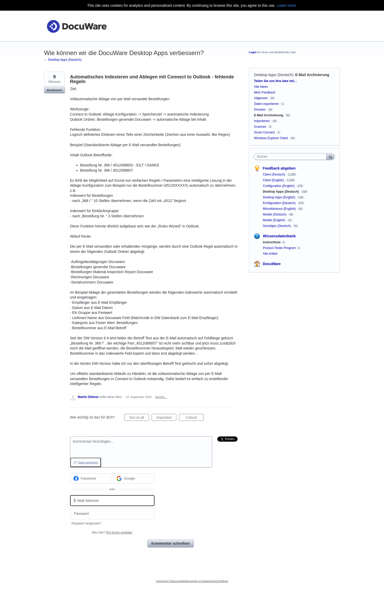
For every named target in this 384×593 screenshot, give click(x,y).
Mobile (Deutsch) (275, 214)
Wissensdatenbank (279, 236)
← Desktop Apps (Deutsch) (63, 60)
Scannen (260, 127)
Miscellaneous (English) (280, 209)
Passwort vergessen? (87, 523)
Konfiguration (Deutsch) (279, 203)
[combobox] (291, 156)
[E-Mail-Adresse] (112, 500)
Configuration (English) (279, 186)
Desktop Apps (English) (279, 197)
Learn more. (287, 5)
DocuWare (272, 264)
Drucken (260, 109)
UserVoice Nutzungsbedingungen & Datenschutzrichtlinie (192, 581)
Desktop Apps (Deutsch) (273, 75)
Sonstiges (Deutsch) (277, 226)
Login (253, 52)
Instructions (272, 242)
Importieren (262, 121)
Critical (195, 418)
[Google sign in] (133, 478)
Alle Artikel (270, 253)
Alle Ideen (261, 87)
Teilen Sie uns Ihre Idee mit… (275, 81)
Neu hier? (112, 532)
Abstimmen (54, 90)
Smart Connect (264, 132)
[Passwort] (112, 513)
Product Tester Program (279, 248)
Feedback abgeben (279, 168)
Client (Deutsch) (274, 174)
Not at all (139, 418)
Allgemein (261, 98)
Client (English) (274, 180)
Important (166, 418)
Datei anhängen (88, 462)
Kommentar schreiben (170, 543)
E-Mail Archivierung (312, 75)
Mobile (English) (274, 220)
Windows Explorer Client (271, 138)
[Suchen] (330, 156)
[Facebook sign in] (90, 478)
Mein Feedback (264, 92)
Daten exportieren (266, 104)
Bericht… (161, 397)
